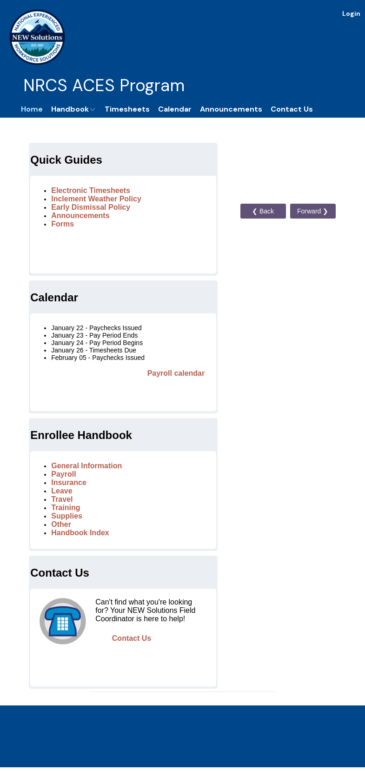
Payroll (63, 474)
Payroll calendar (176, 373)
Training (65, 508)
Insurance (68, 482)
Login (351, 13)
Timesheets (127, 109)
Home (32, 109)
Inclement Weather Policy (96, 199)
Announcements (231, 109)
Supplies (66, 516)
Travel (62, 499)
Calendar (175, 109)
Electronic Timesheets (90, 190)
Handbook (73, 109)
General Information (86, 466)
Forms (62, 224)
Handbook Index (80, 533)
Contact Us (292, 109)
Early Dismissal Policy (90, 207)
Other (61, 524)
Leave (62, 491)
